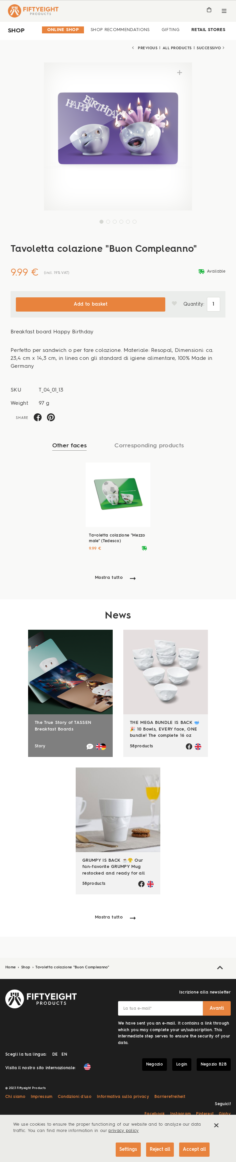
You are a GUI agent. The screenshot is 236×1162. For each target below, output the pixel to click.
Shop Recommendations (120, 30)
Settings (128, 1149)
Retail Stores (208, 30)
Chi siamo (15, 1097)
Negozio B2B (214, 1065)
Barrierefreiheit (169, 1097)
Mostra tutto (109, 578)
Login (181, 1065)
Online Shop (63, 30)
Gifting (170, 30)
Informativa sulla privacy (123, 1097)
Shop (26, 967)
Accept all (194, 1149)
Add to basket (90, 304)
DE (55, 1055)
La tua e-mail (137, 1009)
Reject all (160, 1149)
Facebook (154, 1114)
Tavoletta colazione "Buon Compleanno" (72, 967)
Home (11, 967)
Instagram (180, 1114)
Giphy (225, 1114)
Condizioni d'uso (75, 1097)
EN (64, 1055)
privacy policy (123, 1131)
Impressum (42, 1097)
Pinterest (205, 1114)
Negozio (154, 1065)
